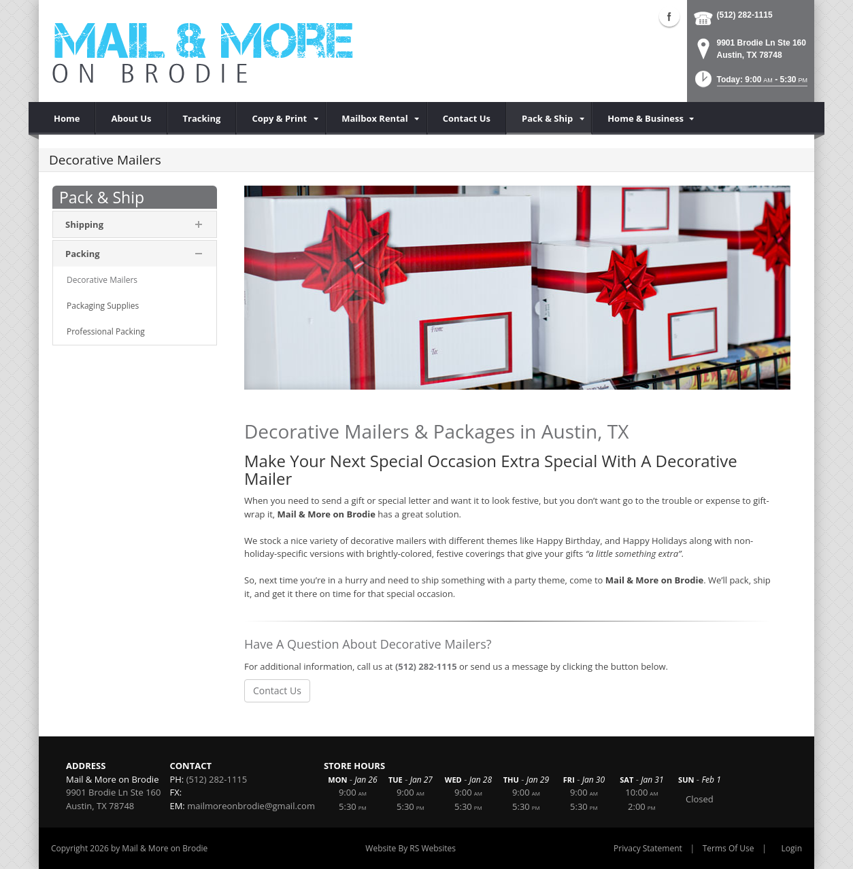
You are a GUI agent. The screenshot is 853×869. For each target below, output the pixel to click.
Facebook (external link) (669, 16)
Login (792, 848)
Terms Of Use (728, 848)
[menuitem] (281, 118)
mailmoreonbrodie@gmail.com (251, 806)
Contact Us (277, 690)
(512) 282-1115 (745, 15)
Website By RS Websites (410, 848)
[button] (749, 83)
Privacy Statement (648, 848)
